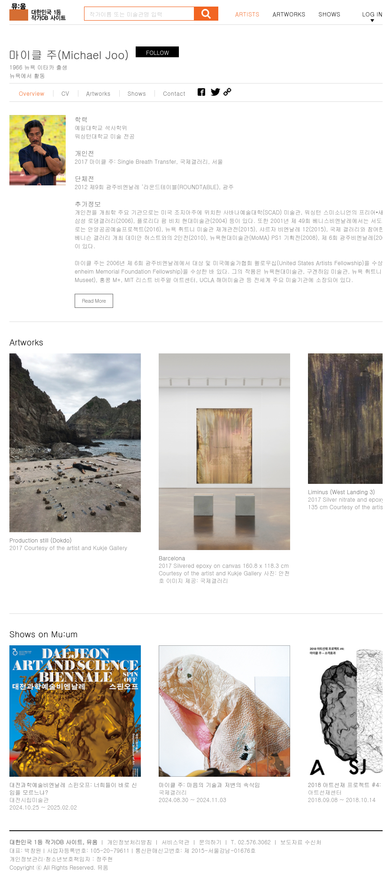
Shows (137, 93)
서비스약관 (175, 842)
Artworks (98, 93)
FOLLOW (157, 52)
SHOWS (329, 14)
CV (65, 93)
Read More (94, 300)
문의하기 (210, 842)
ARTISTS (247, 14)
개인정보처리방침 (129, 842)
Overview (32, 93)
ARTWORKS (289, 14)
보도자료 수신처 (301, 842)
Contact (174, 93)
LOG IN (372, 14)
